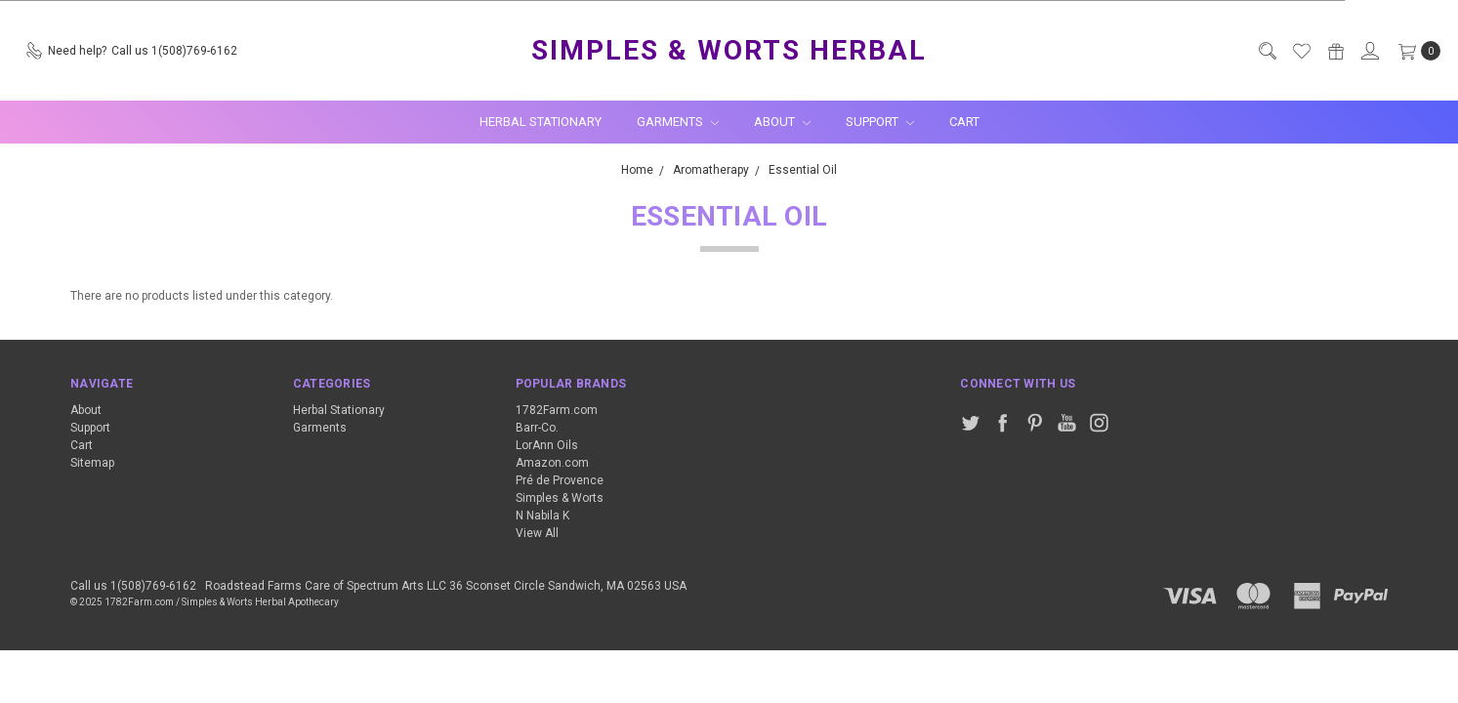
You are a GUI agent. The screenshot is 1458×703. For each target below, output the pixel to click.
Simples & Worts (560, 498)
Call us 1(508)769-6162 (133, 586)
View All (537, 533)
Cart (964, 121)
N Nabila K (542, 515)
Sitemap (92, 463)
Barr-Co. (537, 427)
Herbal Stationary (540, 121)
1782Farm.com (557, 410)
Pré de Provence (560, 480)
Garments (678, 121)
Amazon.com (552, 463)
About (782, 121)
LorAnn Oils (547, 445)
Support (880, 121)
